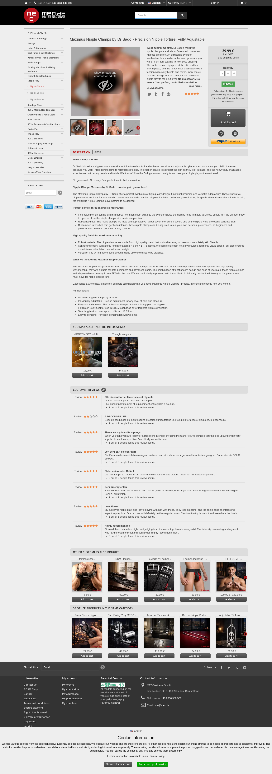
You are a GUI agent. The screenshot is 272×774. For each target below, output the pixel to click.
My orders (68, 685)
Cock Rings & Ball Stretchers (41, 52)
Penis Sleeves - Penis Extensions (43, 57)
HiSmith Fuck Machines (39, 75)
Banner (28, 694)
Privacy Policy (156, 756)
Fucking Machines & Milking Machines (41, 69)
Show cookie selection (118, 764)
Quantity (228, 67)
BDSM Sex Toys (35, 138)
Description (81, 153)
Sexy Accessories (35, 167)
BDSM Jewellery (35, 162)
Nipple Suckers (37, 92)
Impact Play (33, 133)
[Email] (40, 193)
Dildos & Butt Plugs (37, 38)
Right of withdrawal (35, 713)
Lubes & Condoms (36, 48)
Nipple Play (33, 80)
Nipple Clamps (37, 86)
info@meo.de (162, 706)
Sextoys (31, 43)
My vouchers (69, 704)
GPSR (97, 153)
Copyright (30, 722)
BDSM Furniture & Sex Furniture (43, 124)
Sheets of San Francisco (39, 172)
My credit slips (70, 690)
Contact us (137, 2)
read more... (195, 85)
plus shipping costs (228, 57)
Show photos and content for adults (105, 82)
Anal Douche (33, 119)
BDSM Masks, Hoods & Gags (41, 109)
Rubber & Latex (35, 148)
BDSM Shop (31, 690)
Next (138, 128)
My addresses (70, 694)
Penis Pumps (34, 62)
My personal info (72, 699)
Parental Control (110, 703)
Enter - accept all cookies (152, 764)
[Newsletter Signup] (60, 193)
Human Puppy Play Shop (40, 143)
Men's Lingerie (34, 157)
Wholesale (30, 699)
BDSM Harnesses (35, 153)
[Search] (182, 15)
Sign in (215, 2)
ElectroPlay (33, 129)
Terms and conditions (37, 704)
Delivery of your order (37, 717)
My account (70, 679)
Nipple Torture (37, 99)
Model (150, 88)
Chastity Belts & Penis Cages (41, 114)
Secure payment (33, 708)
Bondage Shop (34, 105)
